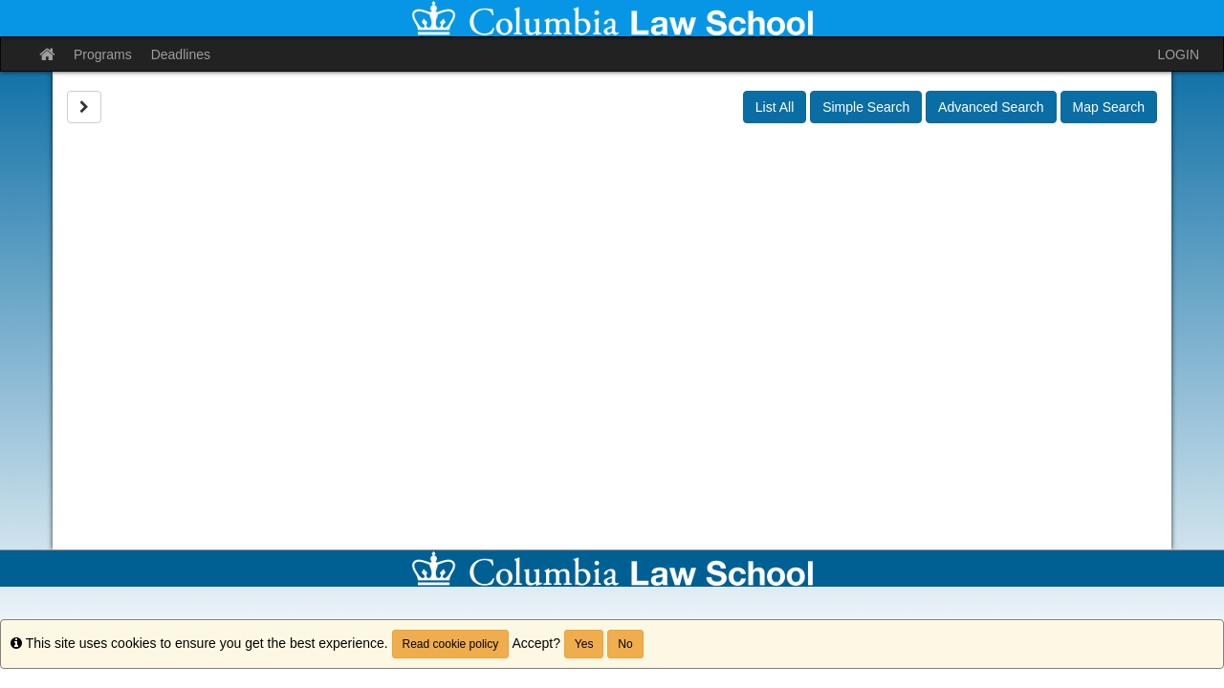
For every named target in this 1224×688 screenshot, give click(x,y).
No (625, 644)
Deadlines (180, 54)
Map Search (1109, 107)
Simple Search (865, 107)
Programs (103, 54)
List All (774, 107)
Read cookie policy (451, 644)
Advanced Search (991, 107)
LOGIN (1178, 54)
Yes (584, 644)
